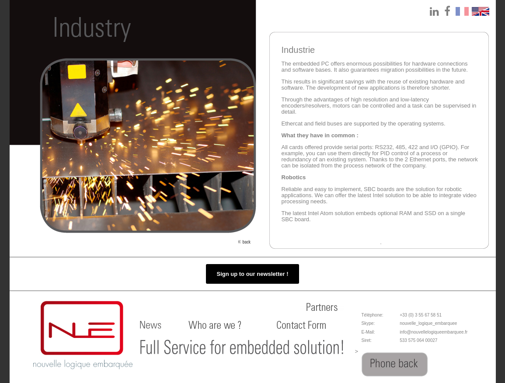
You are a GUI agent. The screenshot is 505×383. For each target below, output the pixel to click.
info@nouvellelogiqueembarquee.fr (433, 332)
